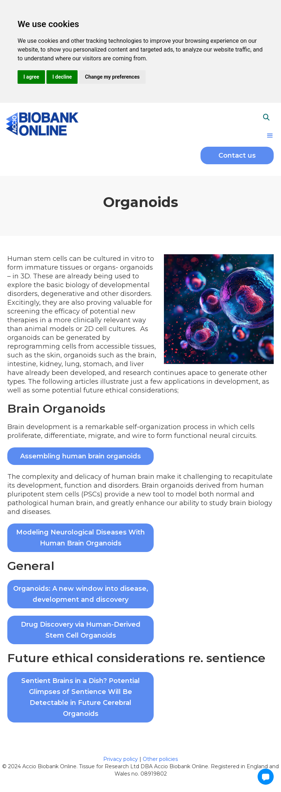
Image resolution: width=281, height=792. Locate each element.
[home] (42, 123)
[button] (270, 136)
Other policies (160, 759)
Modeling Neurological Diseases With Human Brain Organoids (80, 537)
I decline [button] (62, 77)
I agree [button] (31, 77)
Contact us (237, 155)
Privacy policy (121, 759)
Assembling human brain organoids (80, 456)
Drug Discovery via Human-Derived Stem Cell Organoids (80, 629)
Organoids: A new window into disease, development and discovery (80, 594)
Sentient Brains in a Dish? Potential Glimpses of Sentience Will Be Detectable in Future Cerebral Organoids (80, 697)
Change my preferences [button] (112, 77)
